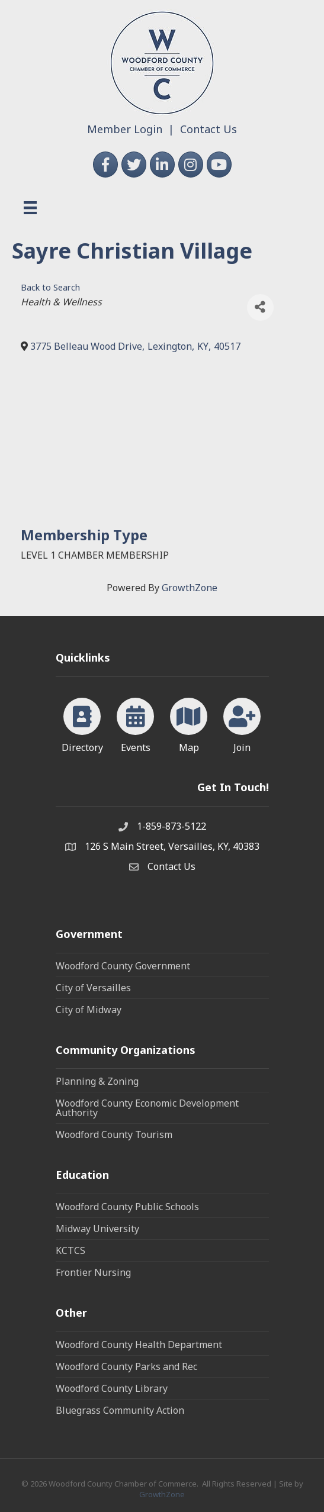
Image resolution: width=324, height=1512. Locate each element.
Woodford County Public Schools (127, 1206)
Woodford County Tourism (114, 1134)
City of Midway (88, 1009)
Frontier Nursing (93, 1272)
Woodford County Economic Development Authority (147, 1108)
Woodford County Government (123, 965)
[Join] (242, 723)
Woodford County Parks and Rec (126, 1366)
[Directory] (82, 723)
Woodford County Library (112, 1388)
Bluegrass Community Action (120, 1410)
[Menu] (30, 207)
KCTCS (70, 1250)
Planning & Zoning (97, 1081)
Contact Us (208, 129)
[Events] (135, 723)
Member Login (124, 129)
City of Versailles (93, 987)
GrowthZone (189, 587)
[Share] (260, 307)
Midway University (97, 1228)
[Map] (188, 723)
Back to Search (50, 287)
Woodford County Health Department (139, 1344)
